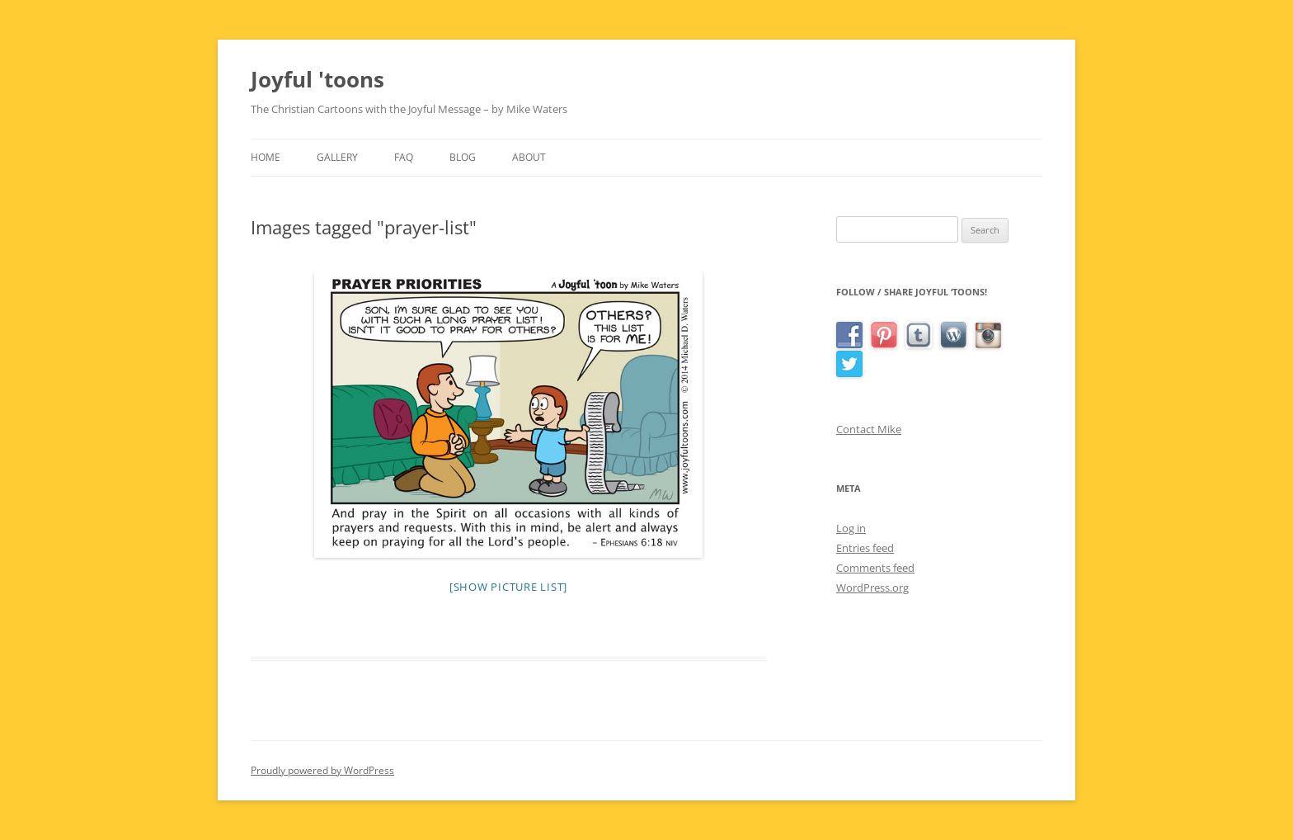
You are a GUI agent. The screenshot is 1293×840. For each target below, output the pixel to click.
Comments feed (875, 567)
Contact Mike (868, 429)
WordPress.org (872, 587)
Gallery (337, 157)
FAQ (403, 157)
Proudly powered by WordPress (322, 770)
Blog (462, 157)
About (529, 157)
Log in (851, 528)
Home (265, 157)
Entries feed (865, 547)
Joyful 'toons (317, 79)
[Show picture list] (508, 586)
